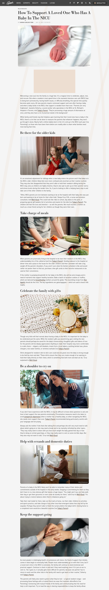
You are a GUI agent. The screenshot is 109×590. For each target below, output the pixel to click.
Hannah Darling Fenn (26, 22)
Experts (26, 3)
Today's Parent (42, 110)
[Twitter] (86, 3)
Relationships (22, 8)
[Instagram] (82, 3)
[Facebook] (70, 3)
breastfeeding (40, 280)
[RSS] (90, 3)
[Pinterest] (74, 3)
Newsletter (99, 3)
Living (52, 3)
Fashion (44, 3)
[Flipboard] (78, 3)
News (18, 3)
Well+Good (35, 200)
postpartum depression (32, 417)
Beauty (35, 3)
